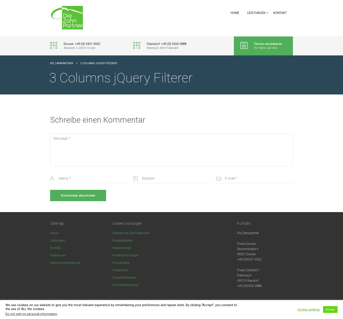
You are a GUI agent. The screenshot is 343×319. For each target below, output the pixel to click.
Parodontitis (121, 262)
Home (235, 13)
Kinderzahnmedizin (125, 255)
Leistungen (256, 13)
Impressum (58, 255)
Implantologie (121, 248)
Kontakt (280, 13)
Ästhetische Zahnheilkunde (130, 233)
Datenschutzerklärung (65, 262)
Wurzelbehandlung (125, 285)
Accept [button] (330, 309)
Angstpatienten (122, 240)
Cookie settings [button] (309, 310)
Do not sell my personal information (31, 314)
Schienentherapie (124, 277)
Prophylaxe (120, 270)
